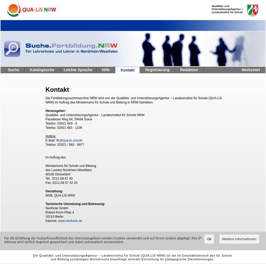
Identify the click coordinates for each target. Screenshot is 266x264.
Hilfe (106, 70)
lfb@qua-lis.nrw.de (69, 140)
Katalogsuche (42, 70)
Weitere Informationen (239, 239)
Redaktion (189, 70)
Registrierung (157, 70)
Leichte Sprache (78, 70)
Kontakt (127, 70)
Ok (209, 239)
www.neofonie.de (70, 221)
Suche (13, 70)
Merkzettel (251, 70)
